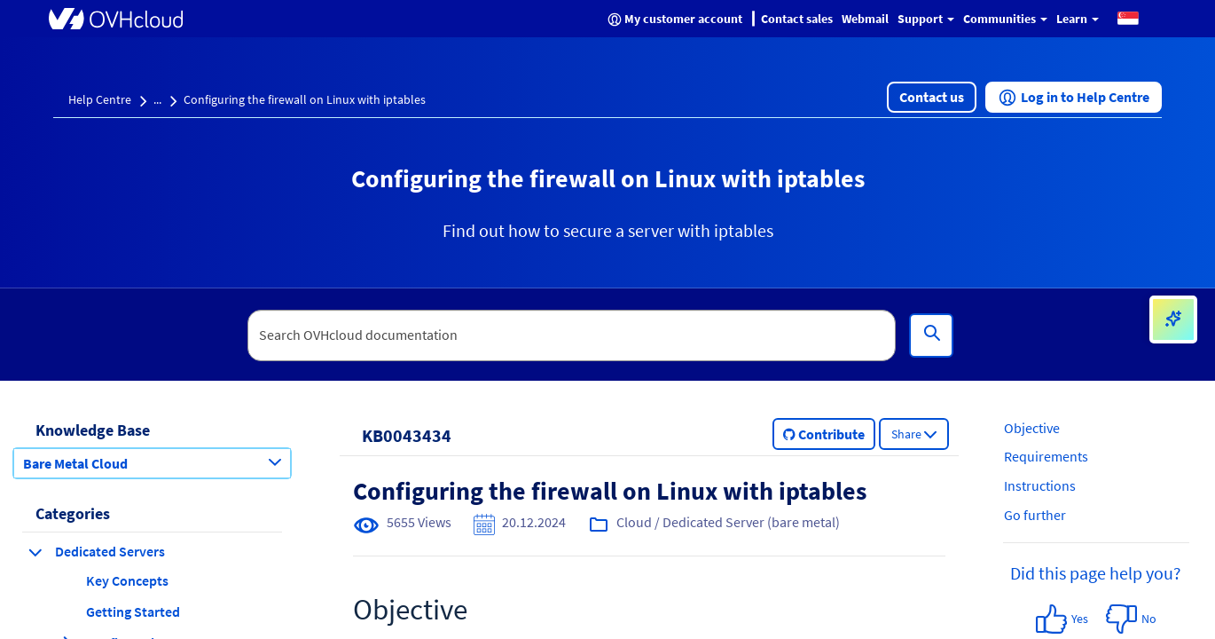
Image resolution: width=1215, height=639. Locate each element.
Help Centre (99, 99)
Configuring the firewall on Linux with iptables (305, 99)
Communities (1005, 19)
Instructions (1040, 485)
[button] (1128, 17)
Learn (1077, 19)
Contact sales (797, 19)
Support (926, 19)
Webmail (865, 19)
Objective (1032, 428)
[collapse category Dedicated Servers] (35, 552)
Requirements (1046, 456)
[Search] (931, 335)
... (157, 99)
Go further (1035, 515)
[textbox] (572, 335)
